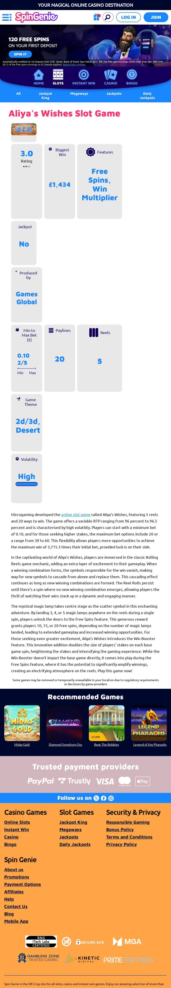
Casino (110, 83)
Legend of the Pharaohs (149, 744)
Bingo (132, 83)
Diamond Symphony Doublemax (65, 744)
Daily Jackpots (147, 95)
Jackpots (68, 836)
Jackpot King (45, 95)
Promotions (16, 876)
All (18, 93)
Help (9, 899)
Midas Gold (22, 744)
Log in (128, 17)
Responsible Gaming (128, 822)
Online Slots (17, 822)
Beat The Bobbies (106, 744)
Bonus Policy (120, 829)
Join (156, 17)
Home (39, 83)
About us (13, 869)
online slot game (75, 514)
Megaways (70, 829)
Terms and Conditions (129, 836)
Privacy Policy (121, 844)
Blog (9, 913)
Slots (58, 83)
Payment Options (22, 884)
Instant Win (83, 83)
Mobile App (16, 921)
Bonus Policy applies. (74, 64)
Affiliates (14, 891)
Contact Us (16, 906)
